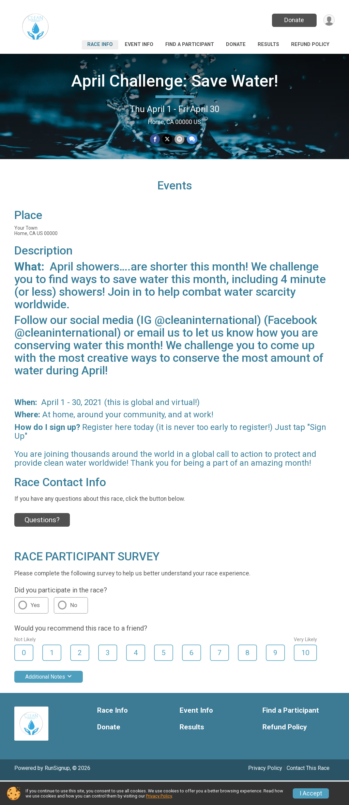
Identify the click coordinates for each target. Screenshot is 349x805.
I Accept (311, 793)
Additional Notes (48, 701)
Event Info (139, 44)
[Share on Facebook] (155, 139)
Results (268, 44)
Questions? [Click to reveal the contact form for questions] (42, 544)
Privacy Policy (159, 796)
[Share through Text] (191, 139)
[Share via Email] (179, 139)
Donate (293, 20)
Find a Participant (189, 44)
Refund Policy (310, 44)
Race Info (100, 44)
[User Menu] (328, 20)
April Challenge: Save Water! (174, 81)
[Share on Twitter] (167, 139)
